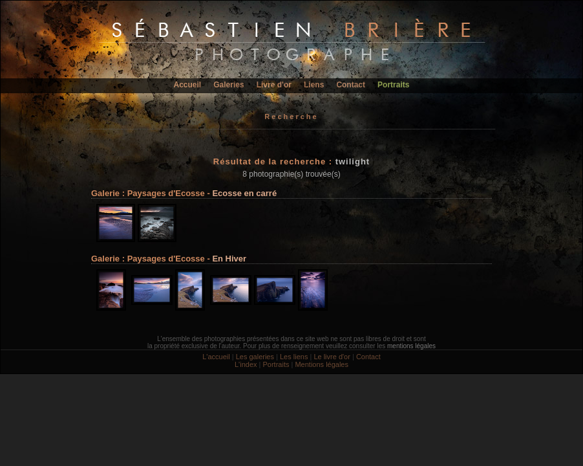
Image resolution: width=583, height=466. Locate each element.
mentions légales (411, 346)
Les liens (294, 357)
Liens (314, 84)
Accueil (188, 84)
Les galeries (255, 357)
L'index (246, 364)
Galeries (228, 84)
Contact (350, 84)
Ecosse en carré (244, 193)
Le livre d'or (331, 357)
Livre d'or (274, 84)
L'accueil (215, 357)
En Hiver (229, 258)
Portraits (393, 84)
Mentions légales (321, 364)
